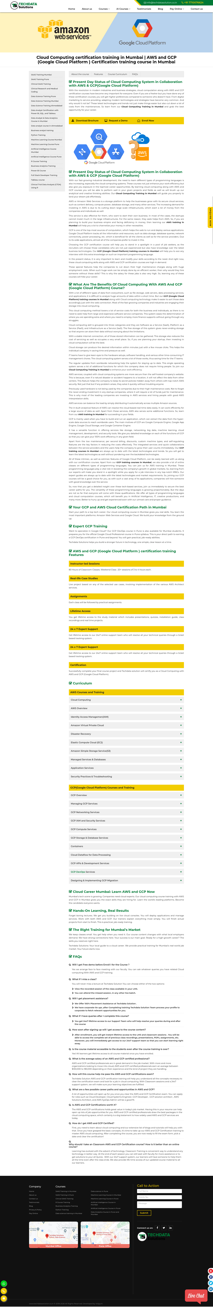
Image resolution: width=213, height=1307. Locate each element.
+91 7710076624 (192, 2)
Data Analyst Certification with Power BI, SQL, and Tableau (44, 112)
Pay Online (176, 9)
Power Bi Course (38, 171)
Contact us (196, 9)
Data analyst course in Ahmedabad (46, 126)
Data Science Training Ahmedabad (46, 106)
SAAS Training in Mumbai (66, 1192)
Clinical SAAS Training (41, 84)
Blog (159, 9)
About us (86, 9)
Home (71, 9)
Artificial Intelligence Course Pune (46, 157)
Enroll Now (148, 121)
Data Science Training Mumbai (45, 101)
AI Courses (123, 9)
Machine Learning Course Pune (45, 145)
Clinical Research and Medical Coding (44, 90)
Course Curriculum (117, 74)
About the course (80, 74)
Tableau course (38, 180)
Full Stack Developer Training (44, 176)
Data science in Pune (99, 1192)
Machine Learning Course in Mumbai (106, 1195)
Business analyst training (42, 131)
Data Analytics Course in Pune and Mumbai (105, 1213)
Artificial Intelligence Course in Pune (105, 1209)
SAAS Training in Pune (65, 1195)
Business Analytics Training (43, 166)
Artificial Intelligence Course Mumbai (43, 151)
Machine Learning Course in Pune (104, 1199)
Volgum (99, 1304)
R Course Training (39, 162)
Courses (103, 9)
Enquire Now (210, 217)
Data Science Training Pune (43, 97)
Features (98, 74)
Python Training (38, 135)
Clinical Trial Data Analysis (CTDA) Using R (46, 186)
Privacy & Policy (35, 1210)
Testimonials (143, 9)
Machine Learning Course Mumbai (46, 140)
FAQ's (135, 74)
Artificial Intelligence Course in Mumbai (103, 1204)
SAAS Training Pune (40, 80)
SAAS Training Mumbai (41, 75)
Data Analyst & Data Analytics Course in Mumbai (44, 120)
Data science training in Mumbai (69, 1214)
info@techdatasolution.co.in (160, 2)
